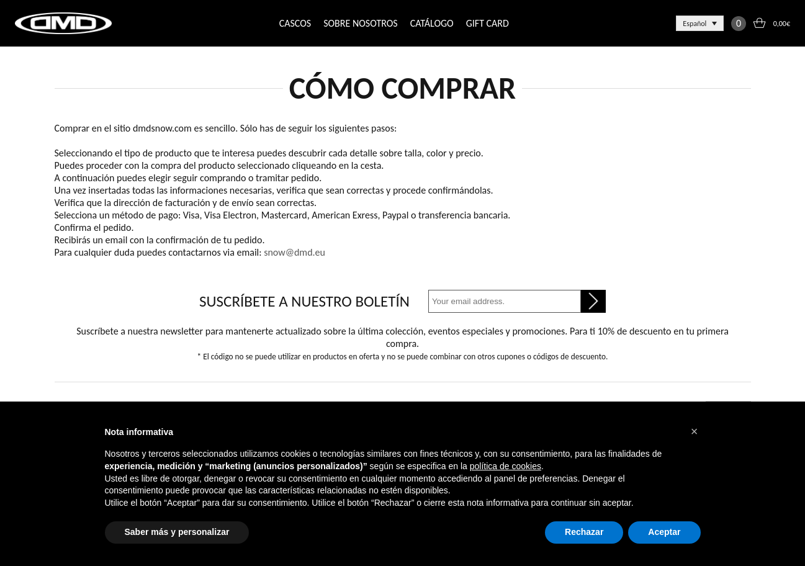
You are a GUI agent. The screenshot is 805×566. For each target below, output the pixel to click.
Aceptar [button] (664, 532)
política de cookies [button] (505, 466)
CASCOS (295, 23)
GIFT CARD (487, 23)
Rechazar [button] (584, 532)
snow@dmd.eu (294, 252)
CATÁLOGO (432, 23)
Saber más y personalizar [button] (177, 532)
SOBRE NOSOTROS (360, 23)
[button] (694, 431)
